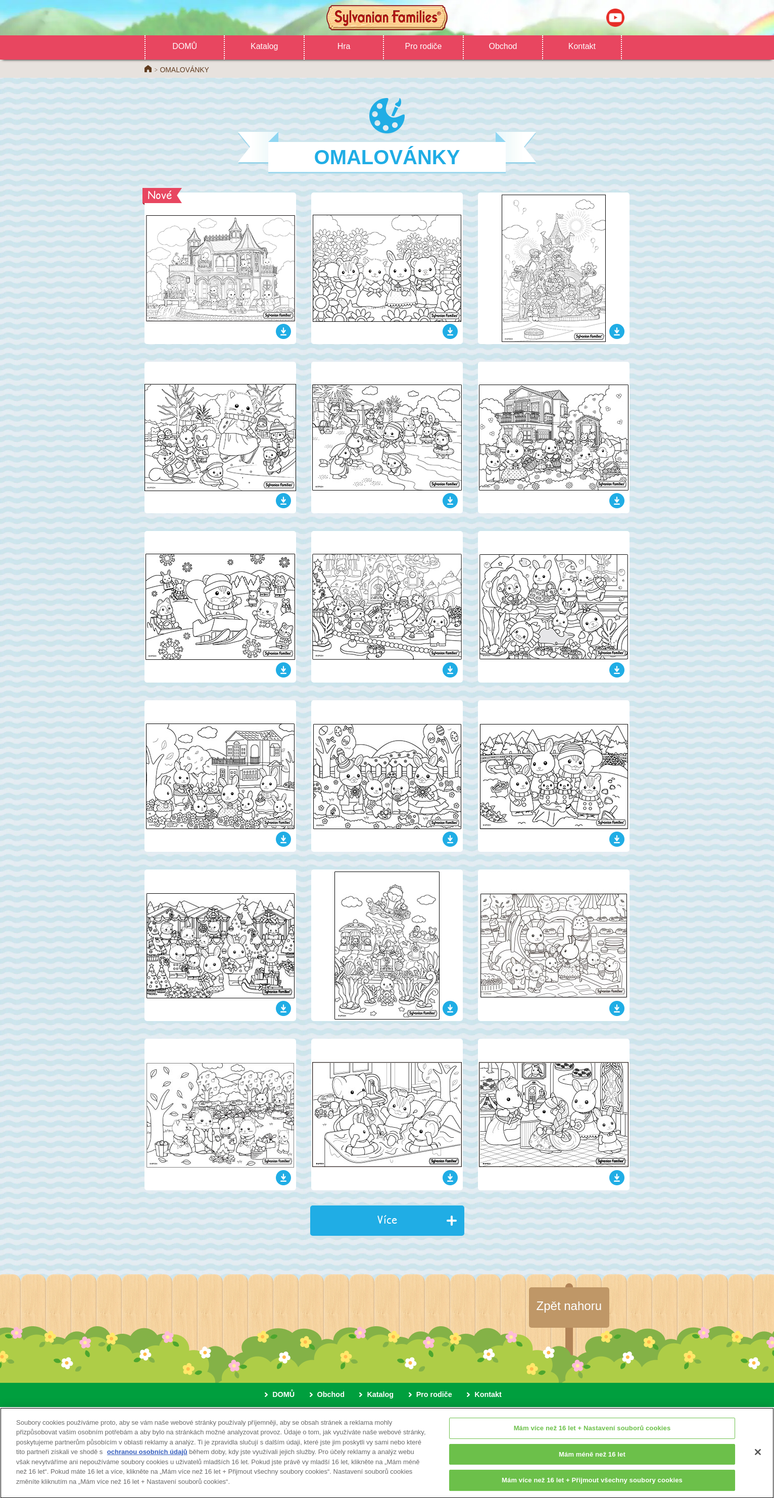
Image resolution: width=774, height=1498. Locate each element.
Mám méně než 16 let (592, 1459)
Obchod (503, 46)
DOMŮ (184, 46)
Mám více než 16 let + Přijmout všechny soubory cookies (592, 1485)
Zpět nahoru (569, 1306)
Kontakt (582, 46)
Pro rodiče (423, 46)
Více (387, 1219)
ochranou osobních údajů (147, 1458)
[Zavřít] (758, 1457)
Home (148, 68)
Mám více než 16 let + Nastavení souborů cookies (592, 1433)
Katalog (264, 46)
